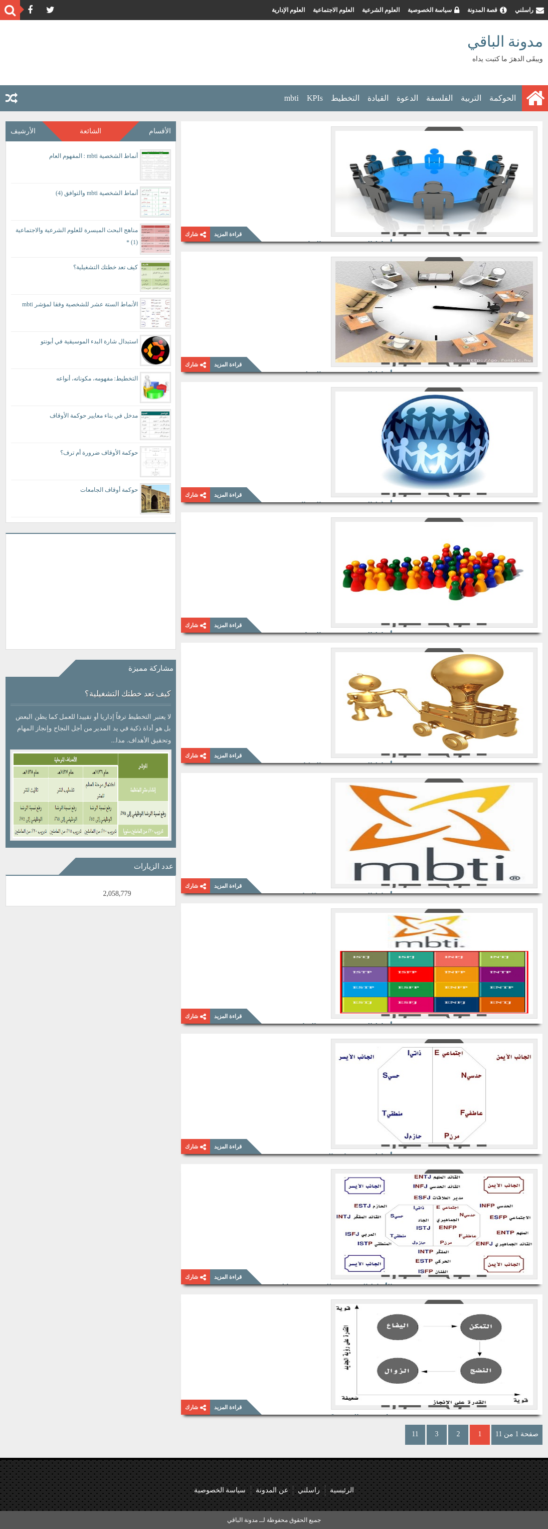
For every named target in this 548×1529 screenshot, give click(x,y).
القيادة (378, 98)
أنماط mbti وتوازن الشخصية (348, 1045)
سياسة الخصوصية (430, 10)
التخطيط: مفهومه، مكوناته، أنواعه (97, 378)
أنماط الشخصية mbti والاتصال (345, 394)
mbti (291, 98)
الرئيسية (346, 1490)
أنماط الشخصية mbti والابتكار (346, 654)
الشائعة (90, 131)
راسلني (524, 10)
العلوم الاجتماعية (333, 10)
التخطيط (345, 98)
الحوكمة (502, 98)
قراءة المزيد (228, 234)
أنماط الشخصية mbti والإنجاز (346, 524)
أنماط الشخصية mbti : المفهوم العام (93, 155)
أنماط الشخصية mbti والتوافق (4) (97, 193)
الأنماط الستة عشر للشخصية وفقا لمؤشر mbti (319, 1176)
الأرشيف (23, 131)
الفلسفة (439, 98)
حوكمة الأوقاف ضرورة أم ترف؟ (99, 452)
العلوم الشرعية (381, 10)
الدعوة (407, 98)
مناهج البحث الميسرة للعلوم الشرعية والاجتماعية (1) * (77, 236)
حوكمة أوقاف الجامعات (109, 489)
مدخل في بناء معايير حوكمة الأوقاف (94, 415)
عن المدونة (271, 1490)
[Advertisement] (187, 52)
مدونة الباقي (505, 41)
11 (415, 1434)
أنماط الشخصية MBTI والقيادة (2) (338, 785)
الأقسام (160, 131)
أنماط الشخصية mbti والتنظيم (345, 263)
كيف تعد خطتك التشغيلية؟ (105, 267)
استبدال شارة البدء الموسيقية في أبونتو (89, 341)
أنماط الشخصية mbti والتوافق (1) (340, 133)
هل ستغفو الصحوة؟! (360, 1306)
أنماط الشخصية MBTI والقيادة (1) (338, 915)
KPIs (315, 98)
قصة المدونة (482, 10)
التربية (471, 98)
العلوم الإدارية (288, 10)
